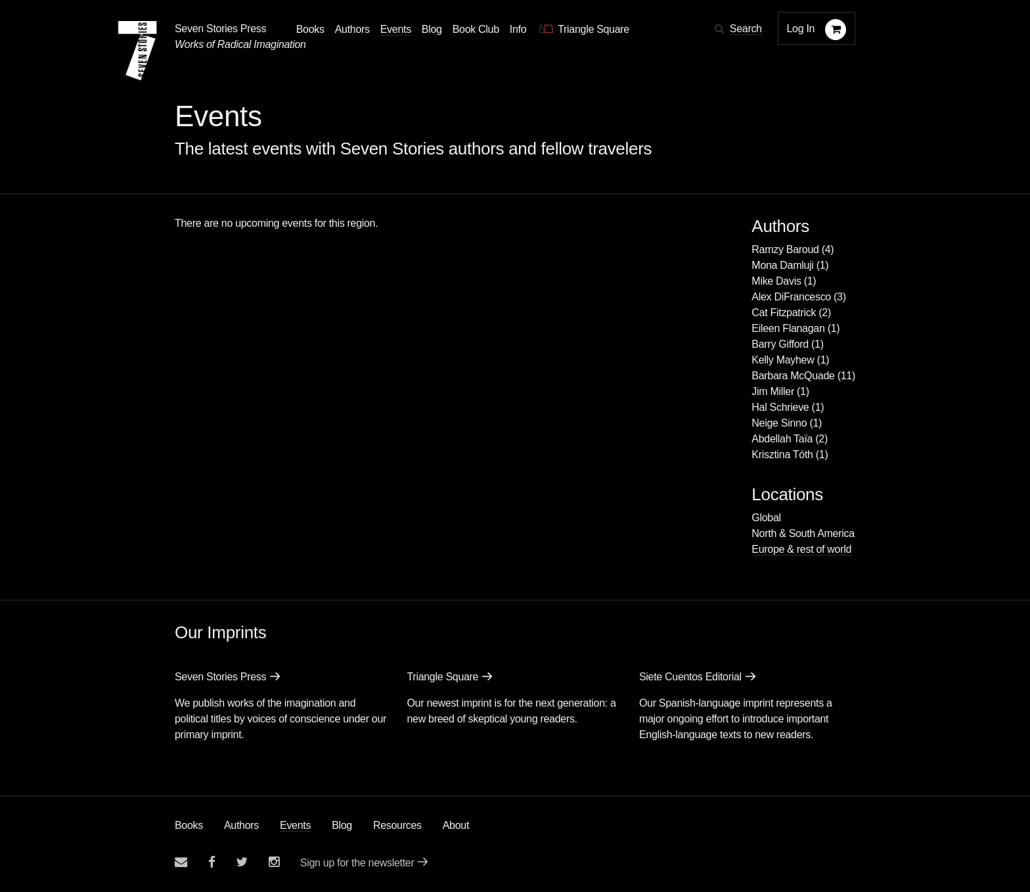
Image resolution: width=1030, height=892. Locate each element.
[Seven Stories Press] (137, 50)
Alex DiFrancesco (791, 296)
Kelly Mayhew (782, 359)
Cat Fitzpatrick (783, 312)
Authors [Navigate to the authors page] (352, 29)
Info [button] (518, 29)
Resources (397, 825)
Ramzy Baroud (784, 249)
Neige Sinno (779, 423)
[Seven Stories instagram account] (274, 862)
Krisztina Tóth (782, 454)
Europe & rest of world (801, 549)
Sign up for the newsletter (357, 862)
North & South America (802, 533)
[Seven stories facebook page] (211, 862)
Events (295, 825)
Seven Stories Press (220, 28)
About (456, 825)
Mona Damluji (782, 265)
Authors (241, 825)
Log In (801, 28)
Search (746, 28)
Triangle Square (442, 676)
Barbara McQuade (792, 375)
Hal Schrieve (780, 407)
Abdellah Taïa (782, 438)
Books (189, 825)
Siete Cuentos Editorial (690, 676)
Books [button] (310, 29)
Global (765, 517)
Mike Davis (776, 281)
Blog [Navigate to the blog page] (432, 29)
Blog (342, 825)
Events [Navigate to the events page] (395, 29)
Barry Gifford (780, 344)
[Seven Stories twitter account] (242, 862)
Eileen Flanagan (787, 328)
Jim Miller (772, 391)
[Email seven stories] (181, 862)
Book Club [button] (476, 29)
